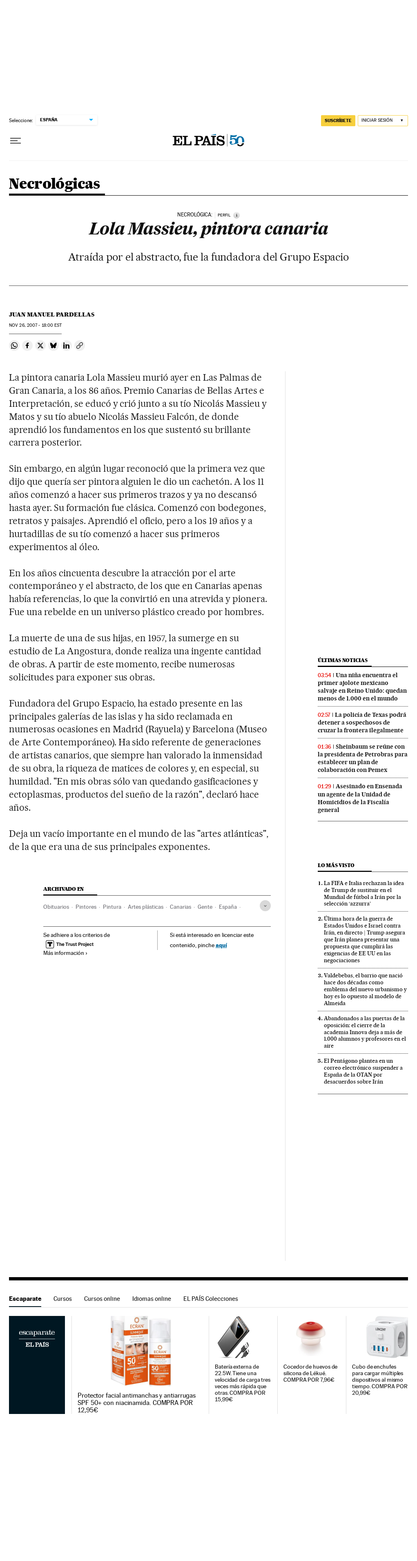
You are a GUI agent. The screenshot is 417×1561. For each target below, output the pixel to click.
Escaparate (25, 1298)
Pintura (112, 906)
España (228, 906)
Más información (65, 953)
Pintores (86, 906)
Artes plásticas (145, 906)
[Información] (236, 215)
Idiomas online (151, 1298)
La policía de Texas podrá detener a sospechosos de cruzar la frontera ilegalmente (362, 722)
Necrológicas (54, 184)
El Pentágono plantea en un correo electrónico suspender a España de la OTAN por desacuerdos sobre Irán (363, 1071)
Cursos (63, 1298)
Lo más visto (336, 865)
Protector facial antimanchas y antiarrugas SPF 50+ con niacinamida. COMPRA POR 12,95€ (137, 1403)
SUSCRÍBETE (338, 120)
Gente (205, 906)
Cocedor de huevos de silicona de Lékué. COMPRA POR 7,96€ (310, 1373)
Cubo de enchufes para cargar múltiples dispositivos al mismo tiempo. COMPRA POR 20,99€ (380, 1380)
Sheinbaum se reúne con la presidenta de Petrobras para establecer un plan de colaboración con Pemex (363, 758)
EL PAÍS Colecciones (210, 1298)
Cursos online (102, 1298)
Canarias (180, 906)
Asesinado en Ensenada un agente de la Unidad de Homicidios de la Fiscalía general (360, 798)
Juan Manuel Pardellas (51, 314)
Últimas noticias (343, 660)
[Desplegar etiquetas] (265, 905)
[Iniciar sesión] (383, 120)
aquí (221, 944)
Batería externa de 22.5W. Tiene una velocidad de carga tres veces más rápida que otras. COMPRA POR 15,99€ (242, 1383)
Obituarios (56, 906)
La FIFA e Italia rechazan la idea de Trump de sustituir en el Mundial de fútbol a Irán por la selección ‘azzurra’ (364, 893)
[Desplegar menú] (15, 140)
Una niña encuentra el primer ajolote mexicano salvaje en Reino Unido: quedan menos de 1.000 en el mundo (362, 686)
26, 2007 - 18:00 (35, 325)
